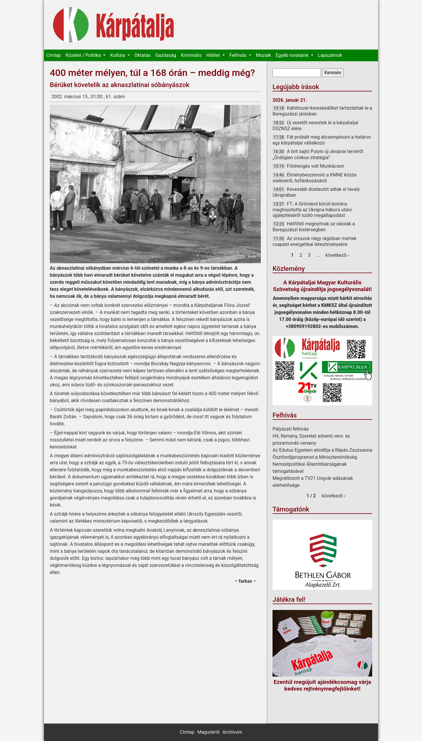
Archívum (232, 732)
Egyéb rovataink (293, 55)
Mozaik (263, 55)
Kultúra (118, 55)
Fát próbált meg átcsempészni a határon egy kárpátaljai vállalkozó (322, 140)
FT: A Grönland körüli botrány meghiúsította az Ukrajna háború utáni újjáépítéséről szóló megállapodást (312, 209)
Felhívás (238, 55)
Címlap (53, 55)
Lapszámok (330, 55)
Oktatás (143, 55)
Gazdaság (165, 55)
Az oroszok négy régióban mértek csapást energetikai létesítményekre (314, 241)
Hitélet (213, 55)
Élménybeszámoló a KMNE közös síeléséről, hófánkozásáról (315, 177)
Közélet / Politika (84, 55)
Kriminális (191, 55)
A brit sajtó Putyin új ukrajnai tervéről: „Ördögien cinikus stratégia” (318, 154)
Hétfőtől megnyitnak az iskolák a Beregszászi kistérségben (314, 226)
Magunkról (208, 732)
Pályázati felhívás (291, 429)
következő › (337, 255)
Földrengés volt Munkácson (315, 166)
